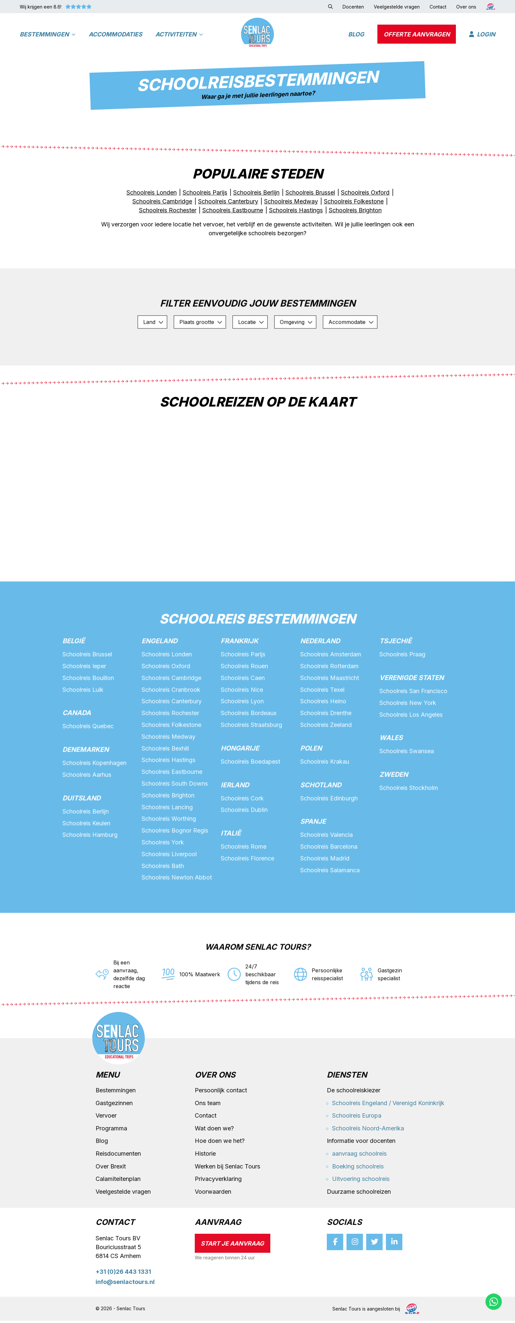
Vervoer (106, 1118)
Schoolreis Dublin (244, 840)
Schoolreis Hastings (168, 790)
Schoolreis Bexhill (165, 778)
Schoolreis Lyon (242, 731)
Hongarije (240, 779)
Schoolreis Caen (243, 707)
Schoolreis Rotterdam (329, 696)
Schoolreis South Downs (175, 814)
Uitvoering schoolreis (361, 1181)
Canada (76, 743)
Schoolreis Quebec (88, 756)
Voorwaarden (213, 1193)
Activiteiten (179, 34)
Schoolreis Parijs (243, 684)
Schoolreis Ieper (84, 696)
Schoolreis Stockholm (408, 818)
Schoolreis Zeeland (326, 755)
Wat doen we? (214, 1130)
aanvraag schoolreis (359, 1155)
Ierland (235, 815)
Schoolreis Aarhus (86, 805)
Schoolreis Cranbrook (171, 719)
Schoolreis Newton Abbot (177, 908)
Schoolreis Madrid (324, 889)
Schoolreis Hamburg (90, 865)
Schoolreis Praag (402, 684)
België (73, 671)
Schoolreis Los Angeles (411, 744)
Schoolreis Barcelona (328, 877)
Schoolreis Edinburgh (329, 828)
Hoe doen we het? (220, 1143)
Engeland (159, 671)
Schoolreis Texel (322, 719)
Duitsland (81, 828)
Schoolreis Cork (242, 828)
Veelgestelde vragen (123, 1193)
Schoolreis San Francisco (413, 721)
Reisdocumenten (118, 1155)
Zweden (393, 805)
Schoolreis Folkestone (171, 755)
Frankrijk (239, 671)
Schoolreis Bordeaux (249, 743)
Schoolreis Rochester (170, 743)
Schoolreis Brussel (87, 684)
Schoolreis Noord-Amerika (368, 1130)
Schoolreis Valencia (326, 865)
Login (482, 34)
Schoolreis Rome (243, 877)
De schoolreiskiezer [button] (353, 1092)
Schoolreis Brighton (168, 826)
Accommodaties (115, 34)
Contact (205, 1118)
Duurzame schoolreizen (359, 1193)
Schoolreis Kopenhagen (94, 793)
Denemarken (85, 780)
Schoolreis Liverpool (169, 885)
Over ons (215, 1077)
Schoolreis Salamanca (330, 900)
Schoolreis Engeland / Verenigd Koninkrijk (388, 1105)
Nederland (320, 671)
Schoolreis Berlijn (85, 841)
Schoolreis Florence (247, 889)
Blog (356, 34)
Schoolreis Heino (323, 731)
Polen (311, 779)
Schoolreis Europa (356, 1118)
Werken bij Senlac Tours (227, 1168)
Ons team (208, 1105)
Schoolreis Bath (163, 896)
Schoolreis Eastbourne (172, 802)
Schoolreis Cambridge (171, 707)
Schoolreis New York (407, 732)
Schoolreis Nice (242, 719)
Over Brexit (111, 1168)
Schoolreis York (163, 873)
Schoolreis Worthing (169, 849)
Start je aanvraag (232, 1245)
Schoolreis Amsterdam (330, 684)
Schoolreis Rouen (244, 696)
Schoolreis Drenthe (326, 743)
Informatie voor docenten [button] (361, 1143)
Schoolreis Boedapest (250, 791)
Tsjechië (395, 671)
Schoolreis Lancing (167, 837)
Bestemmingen (48, 34)
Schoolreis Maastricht (329, 707)
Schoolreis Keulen (86, 853)
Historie (205, 1155)
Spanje (313, 852)
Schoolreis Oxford (166, 696)
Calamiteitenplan (118, 1181)
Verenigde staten (411, 708)
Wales (391, 768)
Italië (231, 864)
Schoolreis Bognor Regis (175, 861)
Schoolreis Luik (83, 719)
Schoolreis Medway (168, 767)
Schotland (320, 815)
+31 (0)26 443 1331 (123, 1274)
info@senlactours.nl (125, 1284)
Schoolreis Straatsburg (251, 755)
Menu (108, 1077)
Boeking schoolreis (358, 1168)
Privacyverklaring (218, 1181)
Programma (111, 1130)
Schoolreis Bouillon (88, 707)
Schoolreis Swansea (406, 781)
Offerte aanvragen (417, 34)
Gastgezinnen (114, 1105)
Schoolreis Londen (167, 684)
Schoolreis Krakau (324, 791)
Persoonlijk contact (221, 1092)
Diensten (347, 1077)
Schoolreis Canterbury (172, 731)
